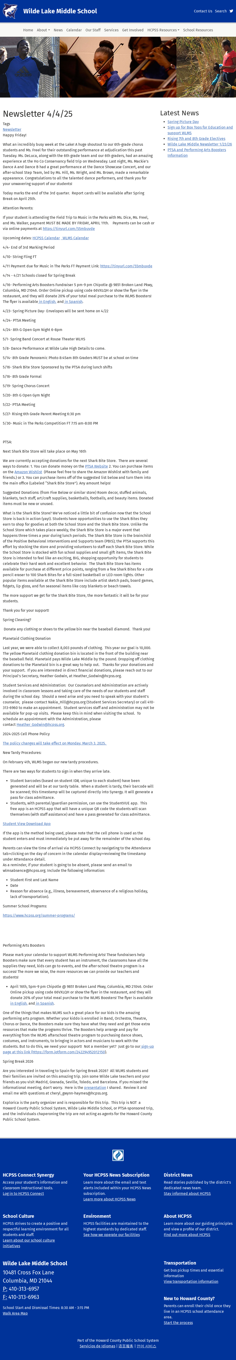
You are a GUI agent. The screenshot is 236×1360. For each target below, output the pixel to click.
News (58, 30)
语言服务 (125, 1346)
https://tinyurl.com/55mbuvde (69, 228)
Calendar (74, 30)
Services (111, 30)
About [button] (42, 30)
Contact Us (203, 11)
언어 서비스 (146, 1346)
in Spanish (73, 301)
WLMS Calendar (75, 238)
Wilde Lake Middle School (60, 11)
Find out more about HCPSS (187, 1235)
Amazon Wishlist (28, 472)
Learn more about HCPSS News (109, 1199)
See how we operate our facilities (111, 1235)
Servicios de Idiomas (97, 1346)
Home (28, 30)
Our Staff (93, 30)
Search (221, 11)
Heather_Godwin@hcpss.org (40, 724)
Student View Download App (27, 824)
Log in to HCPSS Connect (23, 1193)
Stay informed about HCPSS (187, 1193)
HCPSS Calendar (46, 238)
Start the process (178, 1322)
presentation (95, 1087)
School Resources (198, 30)
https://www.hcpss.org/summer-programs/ (39, 915)
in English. (47, 301)
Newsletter (12, 129)
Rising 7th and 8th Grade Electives (196, 138)
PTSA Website (96, 466)
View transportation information (191, 1281)
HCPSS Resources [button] (162, 30)
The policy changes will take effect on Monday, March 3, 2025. (55, 743)
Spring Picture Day (183, 122)
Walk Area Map (15, 1313)
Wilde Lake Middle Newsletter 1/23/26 (200, 144)
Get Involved (133, 30)
